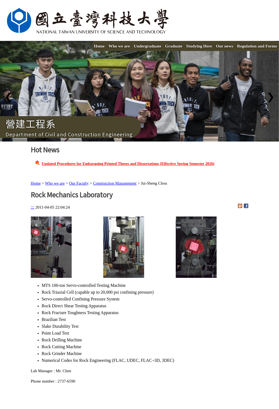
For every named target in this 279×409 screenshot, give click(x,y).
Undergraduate (147, 46)
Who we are (119, 46)
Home (99, 46)
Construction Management (115, 183)
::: (32, 207)
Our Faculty (79, 183)
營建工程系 (30, 123)
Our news (224, 46)
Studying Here (199, 46)
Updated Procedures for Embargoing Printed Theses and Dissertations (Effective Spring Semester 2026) (128, 163)
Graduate (173, 46)
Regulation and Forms (257, 46)
